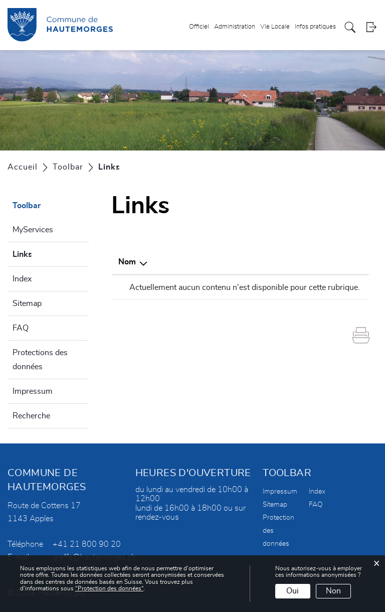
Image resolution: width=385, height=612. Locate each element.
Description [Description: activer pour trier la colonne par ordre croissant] (230, 262)
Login (371, 27)
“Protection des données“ (109, 588)
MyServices (33, 230)
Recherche (31, 416)
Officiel (199, 27)
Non (333, 591)
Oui (292, 591)
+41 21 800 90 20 (87, 544)
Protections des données (40, 360)
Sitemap (27, 303)
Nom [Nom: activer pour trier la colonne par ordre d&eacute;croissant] (127, 262)
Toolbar (27, 206)
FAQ (21, 328)
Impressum (33, 391)
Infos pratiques (315, 27)
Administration (234, 27)
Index (22, 279)
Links (46, 252)
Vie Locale (275, 27)
